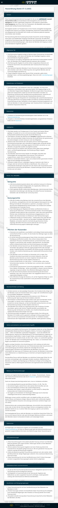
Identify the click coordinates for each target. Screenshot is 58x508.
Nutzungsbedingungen (38, 504)
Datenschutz (26, 504)
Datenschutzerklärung (13, 117)
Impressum (18, 120)
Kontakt (48, 504)
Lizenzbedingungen (47, 75)
